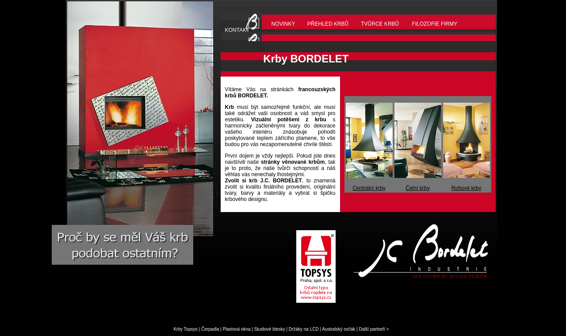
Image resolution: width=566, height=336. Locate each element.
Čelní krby (417, 188)
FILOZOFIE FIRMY (435, 24)
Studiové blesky (269, 329)
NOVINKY (283, 24)
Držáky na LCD (304, 329)
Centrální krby (369, 188)
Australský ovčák (338, 329)
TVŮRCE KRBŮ (380, 24)
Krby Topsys (185, 329)
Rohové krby (466, 188)
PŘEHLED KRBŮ (327, 24)
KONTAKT (237, 30)
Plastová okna (237, 329)
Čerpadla (210, 329)
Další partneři (372, 329)
